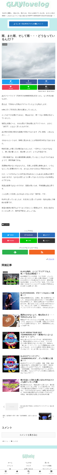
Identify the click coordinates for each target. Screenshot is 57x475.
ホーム (10, 463)
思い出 (47, 463)
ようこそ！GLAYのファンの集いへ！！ (28, 24)
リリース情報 (47, 466)
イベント (10, 466)
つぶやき (5, 224)
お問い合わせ (28, 469)
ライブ (28, 466)
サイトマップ (47, 469)
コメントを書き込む (28, 435)
